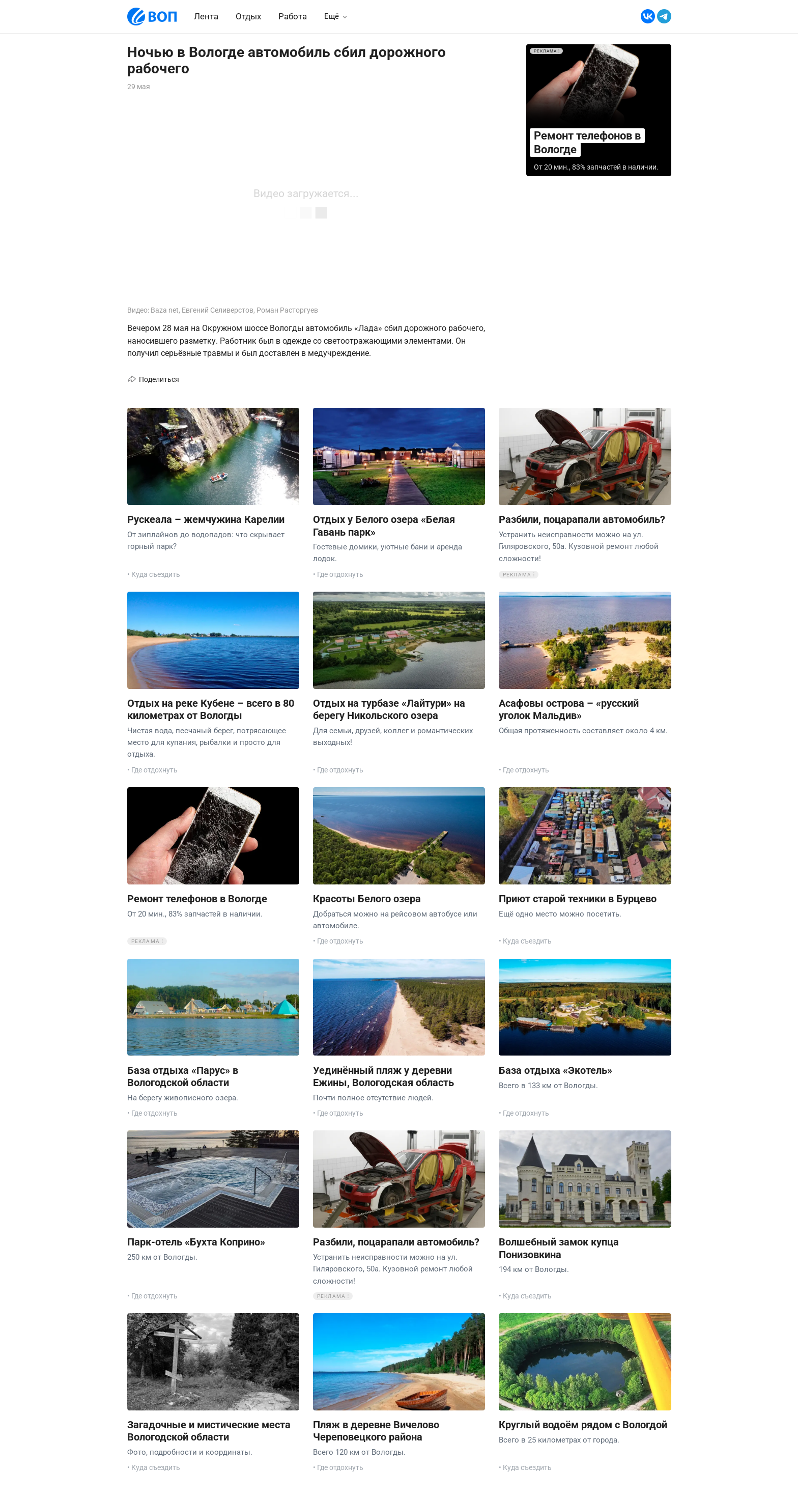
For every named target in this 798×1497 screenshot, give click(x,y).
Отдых (248, 16)
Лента (206, 16)
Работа (292, 16)
